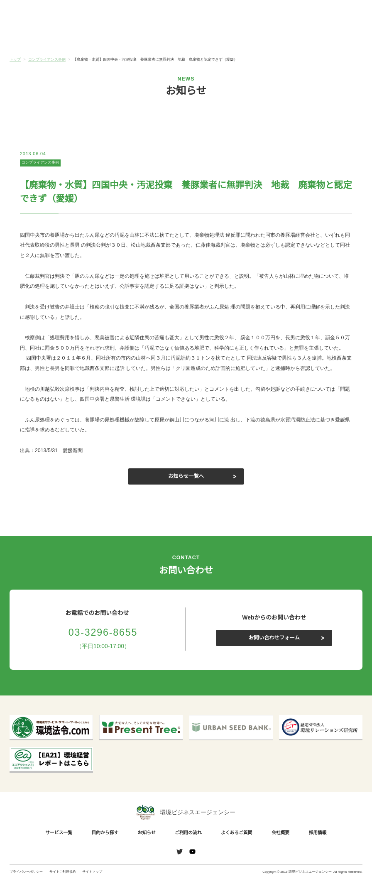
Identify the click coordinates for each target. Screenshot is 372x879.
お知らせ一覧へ (186, 476)
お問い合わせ (345, 13)
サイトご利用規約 (62, 871)
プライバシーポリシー (26, 871)
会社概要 (333, 37)
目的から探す (98, 37)
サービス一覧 (39, 37)
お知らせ (156, 37)
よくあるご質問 (274, 37)
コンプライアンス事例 (40, 162)
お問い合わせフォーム (274, 637)
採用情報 (319, 832)
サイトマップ (92, 871)
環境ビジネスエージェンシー (186, 812)
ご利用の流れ (215, 37)
